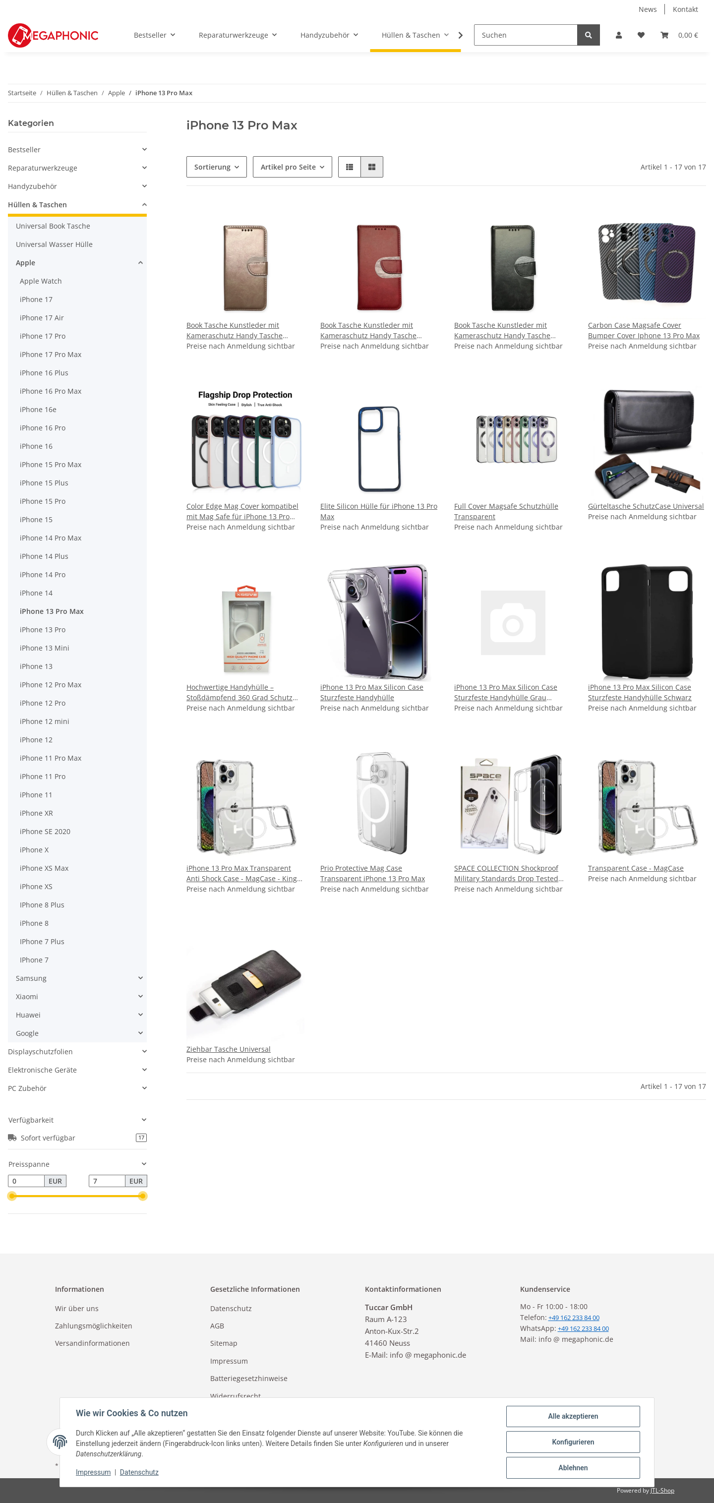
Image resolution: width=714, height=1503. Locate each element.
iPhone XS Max (44, 868)
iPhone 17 (36, 299)
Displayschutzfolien (40, 1051)
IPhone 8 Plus (42, 904)
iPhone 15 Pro (42, 501)
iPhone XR (36, 813)
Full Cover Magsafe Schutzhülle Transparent (506, 511)
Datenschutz (231, 1308)
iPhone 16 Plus (44, 372)
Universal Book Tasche (53, 226)
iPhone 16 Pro (42, 427)
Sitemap (224, 1343)
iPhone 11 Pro (42, 776)
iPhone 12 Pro (42, 703)
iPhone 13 (36, 666)
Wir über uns (77, 1308)
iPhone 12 (36, 739)
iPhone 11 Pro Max (50, 758)
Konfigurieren (573, 1442)
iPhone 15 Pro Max (50, 464)
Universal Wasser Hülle (54, 244)
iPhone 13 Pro (42, 629)
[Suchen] (526, 35)
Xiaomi (27, 996)
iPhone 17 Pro (42, 336)
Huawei (28, 1015)
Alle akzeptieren (573, 1416)
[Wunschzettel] (641, 35)
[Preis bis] (107, 1181)
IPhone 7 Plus (42, 941)
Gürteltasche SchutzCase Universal (646, 506)
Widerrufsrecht (235, 1396)
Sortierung (212, 167)
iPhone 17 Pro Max (50, 354)
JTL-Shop (662, 1490)
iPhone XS (36, 886)
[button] (619, 35)
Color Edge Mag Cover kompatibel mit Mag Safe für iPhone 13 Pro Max (242, 511)
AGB (217, 1325)
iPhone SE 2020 (45, 831)
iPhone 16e (38, 409)
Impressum (229, 1361)
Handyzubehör (32, 186)
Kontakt (685, 9)
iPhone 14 (36, 593)
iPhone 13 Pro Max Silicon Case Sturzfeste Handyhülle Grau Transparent (505, 692)
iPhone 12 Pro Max (50, 684)
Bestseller (24, 149)
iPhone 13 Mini (44, 648)
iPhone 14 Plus (44, 556)
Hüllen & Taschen (37, 204)
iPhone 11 (36, 794)
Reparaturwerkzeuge (42, 168)
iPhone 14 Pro (42, 574)
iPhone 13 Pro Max (52, 611)
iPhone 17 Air (42, 317)
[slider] (11, 1196)
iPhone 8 (34, 923)
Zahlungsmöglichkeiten (93, 1325)
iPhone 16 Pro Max (50, 391)
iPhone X (34, 849)
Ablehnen (573, 1468)
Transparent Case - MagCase (636, 868)
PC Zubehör (27, 1088)
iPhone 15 (36, 519)
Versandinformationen (92, 1343)
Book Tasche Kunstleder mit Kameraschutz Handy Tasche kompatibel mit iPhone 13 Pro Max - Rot (379, 330)
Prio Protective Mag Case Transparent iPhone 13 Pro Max (372, 873)
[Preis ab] (26, 1181)
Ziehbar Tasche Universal (228, 1049)
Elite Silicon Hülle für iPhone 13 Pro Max (378, 511)
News (648, 9)
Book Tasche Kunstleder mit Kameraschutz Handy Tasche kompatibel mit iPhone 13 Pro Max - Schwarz (513, 330)
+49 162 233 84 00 (583, 1328)
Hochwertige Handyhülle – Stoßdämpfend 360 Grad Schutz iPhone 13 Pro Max (239, 692)
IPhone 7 (34, 959)
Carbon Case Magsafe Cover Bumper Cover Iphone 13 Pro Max (644, 330)
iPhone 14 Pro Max (50, 537)
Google (27, 1033)
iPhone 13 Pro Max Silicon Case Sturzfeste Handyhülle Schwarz (640, 692)
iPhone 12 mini (44, 721)
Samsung (31, 978)
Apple (25, 262)
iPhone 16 (36, 446)
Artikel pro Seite (288, 167)
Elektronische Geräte (42, 1070)
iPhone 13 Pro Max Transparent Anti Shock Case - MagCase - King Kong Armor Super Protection (241, 873)
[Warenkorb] (679, 35)
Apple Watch (41, 281)
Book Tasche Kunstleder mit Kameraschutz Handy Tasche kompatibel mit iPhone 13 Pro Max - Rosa (245, 330)
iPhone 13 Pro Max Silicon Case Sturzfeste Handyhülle (371, 692)
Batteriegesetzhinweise (249, 1378)
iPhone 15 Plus (44, 482)
